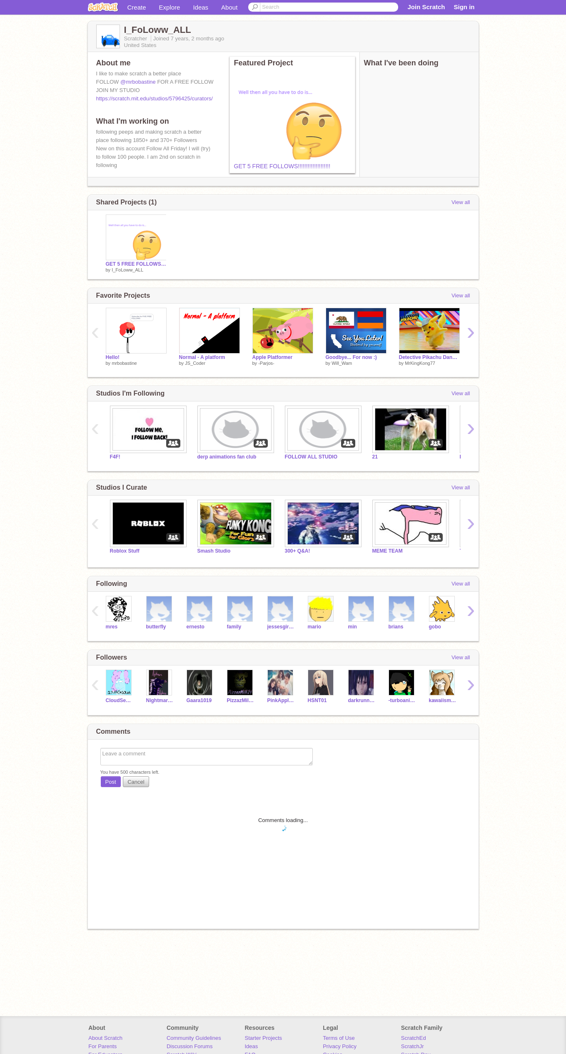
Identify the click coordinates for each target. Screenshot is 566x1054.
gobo (435, 627)
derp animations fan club (227, 457)
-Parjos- (266, 363)
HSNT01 (317, 700)
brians (396, 627)
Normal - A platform (202, 357)
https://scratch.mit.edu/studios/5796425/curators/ (154, 98)
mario (315, 627)
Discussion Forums (190, 1046)
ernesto (195, 627)
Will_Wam (342, 363)
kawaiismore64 (443, 700)
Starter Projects (263, 1038)
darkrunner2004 (362, 700)
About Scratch (105, 1038)
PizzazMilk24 (241, 700)
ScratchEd (413, 1038)
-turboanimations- (402, 700)
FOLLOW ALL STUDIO (311, 457)
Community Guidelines (194, 1038)
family (234, 627)
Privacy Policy (340, 1046)
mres (112, 627)
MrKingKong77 (420, 363)
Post (110, 782)
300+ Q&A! (297, 551)
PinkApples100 (281, 700)
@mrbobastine (138, 82)
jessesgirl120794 (281, 627)
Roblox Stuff (125, 551)
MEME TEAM (387, 551)
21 (375, 457)
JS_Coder (195, 363)
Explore (169, 7)
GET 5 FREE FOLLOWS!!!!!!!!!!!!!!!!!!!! (282, 166)
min (352, 627)
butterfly (156, 627)
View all (460, 202)
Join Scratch (426, 6)
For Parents (102, 1046)
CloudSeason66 (120, 700)
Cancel (135, 782)
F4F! (115, 457)
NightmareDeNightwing (160, 700)
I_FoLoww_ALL (127, 269)
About (229, 7)
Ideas (200, 7)
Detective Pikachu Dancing (429, 357)
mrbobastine (124, 363)
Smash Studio (214, 551)
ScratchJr (412, 1046)
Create (136, 7)
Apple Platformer (272, 357)
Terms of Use (339, 1038)
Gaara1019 (199, 700)
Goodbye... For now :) (351, 357)
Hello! (113, 357)
